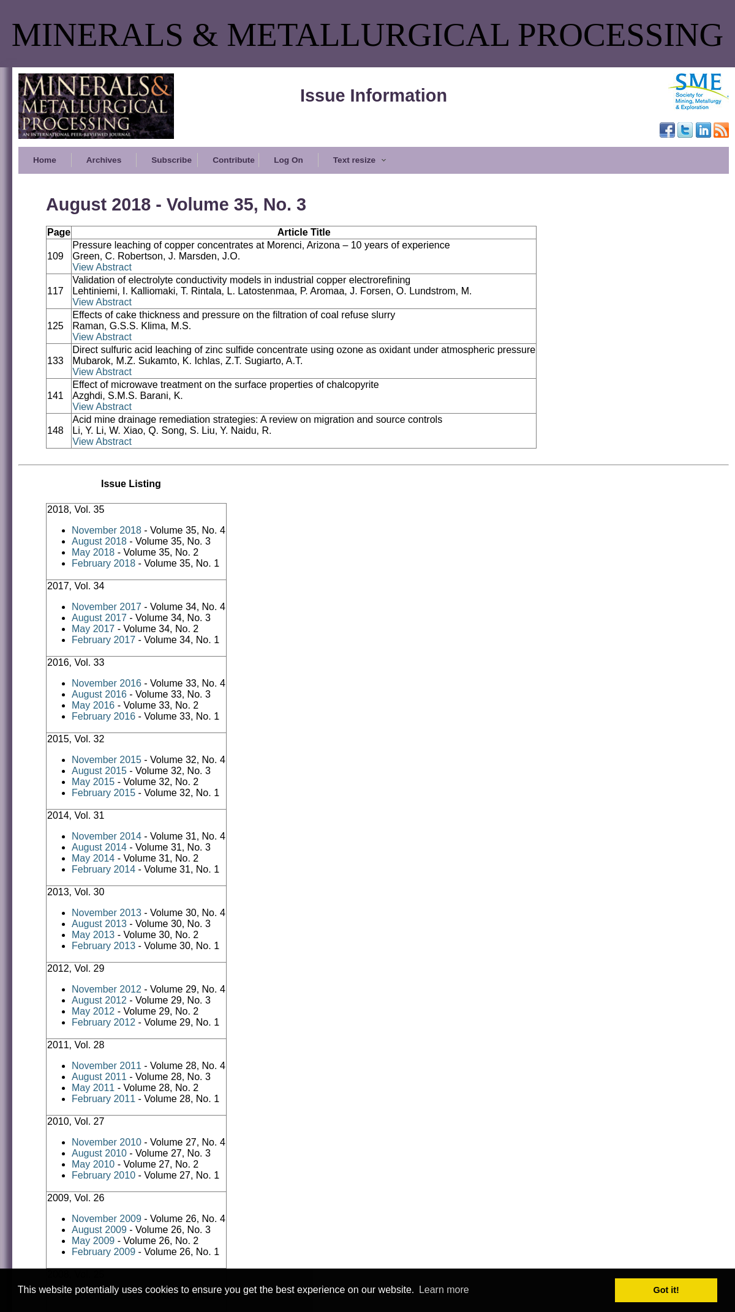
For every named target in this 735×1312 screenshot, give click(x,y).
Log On (288, 160)
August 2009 (99, 1229)
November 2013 (106, 913)
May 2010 (93, 1164)
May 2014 (93, 858)
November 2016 (106, 683)
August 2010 (99, 1153)
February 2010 (103, 1175)
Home (44, 160)
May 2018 (93, 552)
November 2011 (106, 1065)
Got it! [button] (666, 1290)
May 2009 (93, 1241)
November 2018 (106, 530)
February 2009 (103, 1252)
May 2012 (93, 1011)
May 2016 (93, 705)
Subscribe (171, 160)
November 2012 (106, 989)
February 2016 (103, 716)
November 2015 (106, 760)
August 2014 (99, 847)
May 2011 (93, 1088)
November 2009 (106, 1218)
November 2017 (106, 607)
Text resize (359, 160)
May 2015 (93, 782)
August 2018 (99, 541)
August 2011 (99, 1077)
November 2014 (106, 836)
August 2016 (99, 694)
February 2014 (103, 869)
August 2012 (99, 1000)
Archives (103, 160)
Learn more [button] (444, 1289)
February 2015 (103, 793)
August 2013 (99, 924)
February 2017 (103, 640)
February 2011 (103, 1099)
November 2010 (106, 1142)
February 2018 (103, 563)
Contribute (234, 160)
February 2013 (103, 946)
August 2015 (99, 771)
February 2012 (103, 1022)
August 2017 (99, 618)
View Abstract (102, 267)
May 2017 (93, 629)
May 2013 (93, 935)
